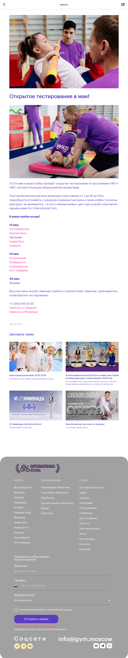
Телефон (20, 579)
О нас (83, 479)
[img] (38, 467)
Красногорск (19, 230)
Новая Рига (18, 238)
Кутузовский (19, 255)
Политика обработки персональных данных (34, 625)
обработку (40, 609)
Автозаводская (20, 226)
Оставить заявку (36, 618)
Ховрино (16, 242)
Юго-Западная (20, 267)
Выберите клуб (24, 594)
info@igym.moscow (85, 638)
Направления (51, 479)
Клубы (18, 479)
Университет (19, 259)
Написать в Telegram (24, 305)
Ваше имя (21, 565)
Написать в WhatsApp (25, 309)
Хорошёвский (20, 263)
